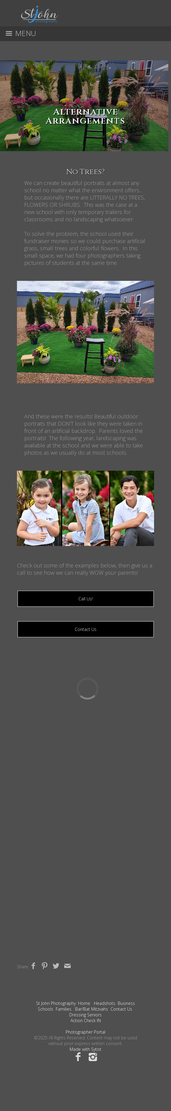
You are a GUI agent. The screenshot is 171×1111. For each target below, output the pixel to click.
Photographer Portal (85, 1032)
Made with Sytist (85, 1049)
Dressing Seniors (85, 1015)
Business (126, 1003)
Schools (45, 1009)
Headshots (104, 1003)
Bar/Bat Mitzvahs (91, 1009)
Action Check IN (86, 1020)
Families (63, 1009)
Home (84, 1003)
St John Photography (56, 1003)
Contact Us (86, 629)
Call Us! (85, 599)
